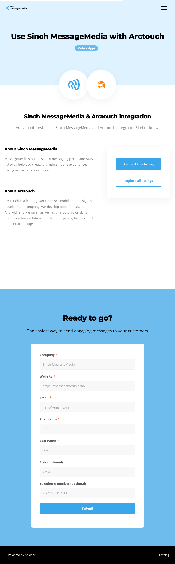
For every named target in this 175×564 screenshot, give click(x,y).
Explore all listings (138, 180)
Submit (87, 508)
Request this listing (139, 164)
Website (46, 376)
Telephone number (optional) (63, 483)
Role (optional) (51, 462)
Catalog (164, 555)
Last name (48, 440)
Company (47, 355)
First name (48, 419)
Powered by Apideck (22, 555)
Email (44, 398)
